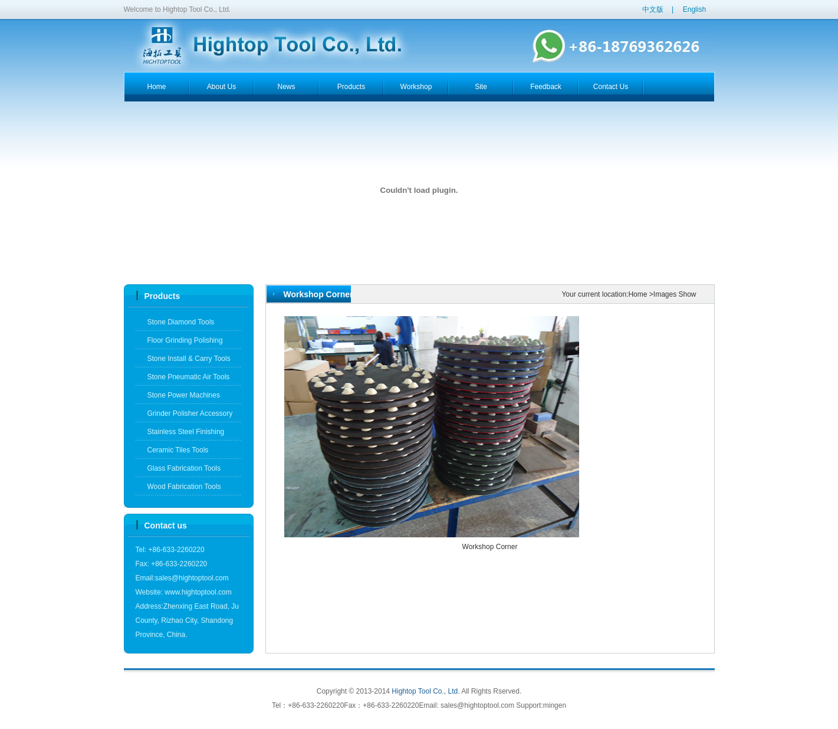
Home (637, 294)
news (286, 87)
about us (221, 87)
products (351, 87)
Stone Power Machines (183, 395)
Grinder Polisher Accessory (190, 413)
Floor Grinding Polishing (185, 340)
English (694, 9)
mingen (554, 705)
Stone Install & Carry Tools (189, 358)
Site (481, 87)
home (156, 87)
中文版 (652, 9)
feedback (545, 87)
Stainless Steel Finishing (186, 432)
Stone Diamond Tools (181, 322)
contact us (610, 87)
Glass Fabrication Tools (184, 468)
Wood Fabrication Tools (184, 486)
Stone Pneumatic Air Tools (188, 377)
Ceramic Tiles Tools (178, 450)
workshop (416, 87)
